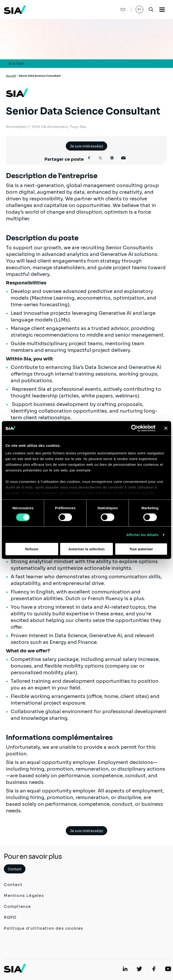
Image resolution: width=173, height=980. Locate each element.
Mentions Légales (24, 895)
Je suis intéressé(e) (86, 146)
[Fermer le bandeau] (166, 428)
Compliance (17, 906)
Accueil (11, 75)
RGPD (10, 917)
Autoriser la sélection (86, 549)
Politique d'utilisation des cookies (43, 928)
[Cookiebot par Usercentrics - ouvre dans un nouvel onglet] (134, 428)
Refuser (31, 549)
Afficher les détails (142, 535)
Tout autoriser (141, 549)
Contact (14, 869)
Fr (139, 9)
